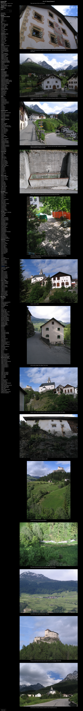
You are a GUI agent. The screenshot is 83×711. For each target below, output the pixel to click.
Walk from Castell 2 (4, 373)
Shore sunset (3, 173)
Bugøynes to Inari (4, 58)
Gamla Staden (3, 209)
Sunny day (3, 181)
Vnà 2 (2, 255)
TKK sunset (3, 117)
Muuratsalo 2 (3, 150)
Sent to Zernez (4, 247)
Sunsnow (3, 28)
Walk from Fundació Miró (6, 391)
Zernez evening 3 (4, 275)
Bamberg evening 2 (4, 219)
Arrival (2, 17)
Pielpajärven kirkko (4, 50)
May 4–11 (3, 159)
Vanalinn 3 (3, 108)
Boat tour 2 (3, 331)
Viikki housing (3, 158)
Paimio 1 (3, 121)
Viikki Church (3, 156)
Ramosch (3, 259)
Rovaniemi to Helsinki (5, 60)
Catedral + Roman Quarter (6, 383)
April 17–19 (3, 111)
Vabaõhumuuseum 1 (5, 101)
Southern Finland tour (5, 119)
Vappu (2, 154)
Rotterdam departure (5, 346)
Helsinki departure (4, 176)
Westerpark (3, 336)
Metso (2, 137)
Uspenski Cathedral (4, 165)
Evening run (3, 170)
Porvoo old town (4, 161)
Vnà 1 (2, 254)
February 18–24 (4, 37)
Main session (3, 297)
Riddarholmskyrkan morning (6, 81)
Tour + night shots (4, 25)
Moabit (2, 216)
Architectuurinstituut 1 (5, 342)
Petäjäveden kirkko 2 (5, 142)
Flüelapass (3, 241)
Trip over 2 (3, 98)
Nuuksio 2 (3, 168)
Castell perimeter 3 (4, 366)
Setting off (3, 120)
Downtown (3, 78)
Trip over (3, 23)
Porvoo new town (4, 163)
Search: (2, 9)
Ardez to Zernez (4, 271)
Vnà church (3, 257)
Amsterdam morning (5, 333)
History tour (3, 36)
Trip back (3, 32)
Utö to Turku (3, 195)
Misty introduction (4, 24)
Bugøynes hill (3, 56)
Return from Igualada (5, 320)
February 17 (3, 35)
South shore (3, 187)
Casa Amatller (3, 380)
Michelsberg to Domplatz (6, 231)
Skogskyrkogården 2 (5, 76)
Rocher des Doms (4, 286)
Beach (2, 299)
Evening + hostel (4, 349)
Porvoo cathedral (4, 162)
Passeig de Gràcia (4, 379)
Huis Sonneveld (4, 343)
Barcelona (3, 296)
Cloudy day (3, 182)
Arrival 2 (2, 328)
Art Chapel (3, 127)
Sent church (3, 244)
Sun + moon (3, 26)
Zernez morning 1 (4, 243)
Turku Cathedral (4, 123)
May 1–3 (3, 155)
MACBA (2, 298)
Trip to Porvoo (4, 160)
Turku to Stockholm (4, 199)
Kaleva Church (4, 139)
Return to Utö (3, 175)
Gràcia (2, 378)
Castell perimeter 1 (4, 364)
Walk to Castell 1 (4, 362)
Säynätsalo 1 (3, 147)
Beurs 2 (2, 351)
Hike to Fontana (4, 263)
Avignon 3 (3, 288)
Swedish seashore (4, 85)
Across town (3, 104)
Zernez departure (4, 277)
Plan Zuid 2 (3, 347)
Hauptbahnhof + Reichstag (6, 212)
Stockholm (3, 69)
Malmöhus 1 (3, 206)
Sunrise (2, 193)
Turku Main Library (4, 129)
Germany (2, 211)
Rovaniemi (3, 46)
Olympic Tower (4, 164)
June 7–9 (3, 308)
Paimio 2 (3, 122)
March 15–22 (3, 43)
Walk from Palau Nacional (6, 361)
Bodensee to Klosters (5, 240)
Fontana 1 (3, 264)
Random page (3, 7)
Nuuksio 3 (3, 169)
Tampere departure (4, 140)
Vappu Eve (3, 152)
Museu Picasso (4, 309)
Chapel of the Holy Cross (5, 125)
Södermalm (3, 202)
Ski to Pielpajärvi (4, 49)
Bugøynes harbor (4, 55)
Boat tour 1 (3, 330)
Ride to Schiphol (4, 355)
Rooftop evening (4, 322)
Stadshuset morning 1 (5, 82)
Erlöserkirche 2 (4, 236)
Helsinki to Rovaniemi (5, 45)
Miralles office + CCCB (5, 311)
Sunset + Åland (4, 86)
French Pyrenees (4, 292)
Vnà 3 (2, 256)
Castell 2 (2, 369)
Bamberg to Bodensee (5, 238)
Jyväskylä (3, 144)
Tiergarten (3, 214)
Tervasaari (3, 113)
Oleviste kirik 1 (4, 99)
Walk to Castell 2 (4, 363)
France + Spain (3, 280)
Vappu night (3, 153)
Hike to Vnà (3, 253)
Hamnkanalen (3, 205)
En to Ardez (3, 269)
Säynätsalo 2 (3, 148)
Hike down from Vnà (5, 258)
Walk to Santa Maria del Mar (6, 385)
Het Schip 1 (3, 334)
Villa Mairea (3, 135)
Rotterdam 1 (3, 339)
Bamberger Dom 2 (4, 224)
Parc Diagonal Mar (4, 305)
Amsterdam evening (5, 332)
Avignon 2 (3, 287)
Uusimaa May (3, 151)
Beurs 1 (2, 350)
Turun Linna (3, 197)
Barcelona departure (5, 392)
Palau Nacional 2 (4, 360)
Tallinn (2, 96)
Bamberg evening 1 (4, 218)
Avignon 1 (3, 284)
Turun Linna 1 (3, 132)
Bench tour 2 (3, 190)
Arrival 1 (2, 326)
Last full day (3, 31)
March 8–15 (3, 41)
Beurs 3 (2, 352)
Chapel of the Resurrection (6, 126)
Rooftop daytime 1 (4, 303)
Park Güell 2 (3, 376)
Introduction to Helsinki (5, 16)
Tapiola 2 (3, 64)
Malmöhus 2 (3, 207)
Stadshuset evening (5, 79)
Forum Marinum (4, 128)
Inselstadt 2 (3, 233)
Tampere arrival (4, 136)
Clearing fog (3, 183)
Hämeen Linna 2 (4, 67)
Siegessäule (3, 215)
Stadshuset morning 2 (5, 83)
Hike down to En (4, 268)
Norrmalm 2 (3, 201)
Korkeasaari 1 (3, 92)
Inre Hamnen (3, 204)
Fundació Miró (4, 390)
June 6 (2, 307)
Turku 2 (2, 198)
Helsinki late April (4, 110)
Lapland (2, 44)
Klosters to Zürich (4, 278)
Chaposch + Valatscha (5, 267)
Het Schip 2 (3, 335)
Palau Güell (3, 388)
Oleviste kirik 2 (4, 100)
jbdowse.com (3, 2)
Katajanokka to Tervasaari (6, 112)
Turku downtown (4, 131)
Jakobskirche (3, 228)
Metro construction (5, 314)
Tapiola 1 (3, 63)
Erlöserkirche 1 (4, 234)
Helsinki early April (4, 88)
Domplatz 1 (3, 221)
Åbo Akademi (3, 124)
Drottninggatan (4, 71)
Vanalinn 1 (3, 106)
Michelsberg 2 (4, 230)
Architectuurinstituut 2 (5, 344)
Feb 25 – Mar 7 (4, 40)
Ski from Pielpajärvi (4, 51)
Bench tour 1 (3, 189)
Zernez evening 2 (4, 274)
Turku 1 (2, 196)
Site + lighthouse (4, 29)
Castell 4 (2, 371)
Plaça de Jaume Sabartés (5, 302)
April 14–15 (3, 95)
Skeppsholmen (4, 84)
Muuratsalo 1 (3, 149)
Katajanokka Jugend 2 (5, 115)
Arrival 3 (2, 329)
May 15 (2, 172)
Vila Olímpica (3, 304)
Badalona (3, 306)
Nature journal (3, 14)
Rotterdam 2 (3, 340)
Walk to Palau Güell (5, 387)
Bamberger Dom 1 (4, 223)
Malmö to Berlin (4, 210)
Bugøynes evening (4, 57)
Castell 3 (2, 370)
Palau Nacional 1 (4, 359)
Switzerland (3, 239)
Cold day (3, 30)
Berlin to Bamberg (4, 217)
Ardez (2, 270)
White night (3, 166)
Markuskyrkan (4, 73)
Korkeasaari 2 (3, 93)
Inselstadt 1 (3, 220)
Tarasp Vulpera (4, 261)
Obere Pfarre (3, 226)
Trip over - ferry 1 (4, 178)
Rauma (2, 134)
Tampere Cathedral (4, 138)
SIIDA (2, 52)
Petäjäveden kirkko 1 (5, 141)
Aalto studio (3, 38)
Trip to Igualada (4, 316)
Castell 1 (2, 367)
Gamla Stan (3, 77)
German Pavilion (4, 312)
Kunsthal (3, 345)
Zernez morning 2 (4, 251)
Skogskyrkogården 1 (5, 74)
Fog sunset (3, 94)
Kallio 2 (2, 19)
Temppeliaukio (4, 91)
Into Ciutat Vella (4, 382)
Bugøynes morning (4, 54)
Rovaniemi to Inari (4, 47)
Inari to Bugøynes (4, 53)
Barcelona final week (5, 357)
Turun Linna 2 (3, 133)
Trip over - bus (4, 177)
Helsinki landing (4, 87)
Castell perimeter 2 (4, 365)
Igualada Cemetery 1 (5, 317)
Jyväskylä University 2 (5, 146)
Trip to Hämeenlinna (5, 65)
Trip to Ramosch (4, 252)
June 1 (2, 301)
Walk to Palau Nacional (5, 358)
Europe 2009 (4, 1)
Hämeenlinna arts (4, 68)
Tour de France (4, 321)
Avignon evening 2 (4, 283)
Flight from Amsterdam (5, 356)
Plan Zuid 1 (3, 337)
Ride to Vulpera (4, 260)
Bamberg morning (4, 237)
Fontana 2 (3, 266)
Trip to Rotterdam (4, 338)
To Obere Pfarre (4, 225)
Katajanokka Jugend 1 (5, 114)
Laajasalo (3, 42)
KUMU (2, 105)
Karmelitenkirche (4, 227)
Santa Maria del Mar (5, 386)
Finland (2, 15)
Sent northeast (4, 245)
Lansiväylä (3, 118)
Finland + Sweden (4, 192)
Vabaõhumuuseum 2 (5, 102)
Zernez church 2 (4, 273)
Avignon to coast (4, 291)
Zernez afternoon (4, 248)
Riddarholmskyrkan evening (6, 80)
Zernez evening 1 (4, 250)
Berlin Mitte (3, 213)
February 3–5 (3, 20)
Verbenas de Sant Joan (5, 315)
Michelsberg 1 (4, 229)
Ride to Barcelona (4, 294)
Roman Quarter (4, 384)
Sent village (3, 246)
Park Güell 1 (3, 375)
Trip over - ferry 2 (4, 179)
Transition (3, 191)
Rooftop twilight (4, 323)
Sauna (2, 174)
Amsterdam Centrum (5, 353)
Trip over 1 (3, 97)
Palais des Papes (4, 285)
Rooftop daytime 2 (4, 324)
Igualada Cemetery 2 (5, 318)
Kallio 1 (2, 18)
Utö (1, 22)
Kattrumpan (3, 188)
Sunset (2, 180)
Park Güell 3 (3, 377)
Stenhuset (3, 27)
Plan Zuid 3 (3, 348)
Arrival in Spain (4, 293)
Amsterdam (3, 325)
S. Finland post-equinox (5, 61)
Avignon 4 (3, 289)
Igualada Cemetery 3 (5, 319)
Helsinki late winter (4, 33)
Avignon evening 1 (4, 282)
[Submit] (11, 11)
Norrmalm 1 (3, 200)
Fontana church (4, 5)
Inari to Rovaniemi (4, 59)
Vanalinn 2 (3, 107)
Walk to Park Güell (4, 374)
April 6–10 (3, 90)
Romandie (3, 279)
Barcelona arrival (4, 295)
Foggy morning (4, 186)
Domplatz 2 (3, 232)
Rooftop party (3, 310)
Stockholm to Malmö (5, 203)
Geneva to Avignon (4, 281)
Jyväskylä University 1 (5, 145)
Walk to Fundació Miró (5, 389)
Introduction (3, 13)
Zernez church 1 (4, 272)
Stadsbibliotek (4, 72)
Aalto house (3, 39)
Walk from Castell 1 (4, 372)
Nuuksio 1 (3, 167)
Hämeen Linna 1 (4, 66)
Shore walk (3, 185)
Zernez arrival (3, 242)
